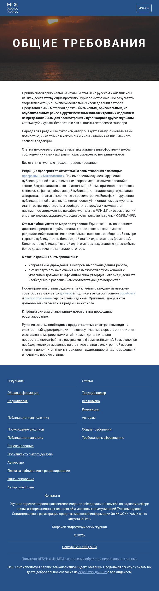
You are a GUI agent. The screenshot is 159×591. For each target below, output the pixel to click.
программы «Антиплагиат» (43, 176)
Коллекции (90, 409)
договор (66, 293)
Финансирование (20, 479)
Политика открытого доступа (30, 454)
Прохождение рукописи (25, 429)
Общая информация (23, 393)
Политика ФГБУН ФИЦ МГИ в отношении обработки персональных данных (79, 559)
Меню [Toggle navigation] (144, 8)
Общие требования (96, 429)
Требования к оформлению (103, 437)
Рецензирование (20, 446)
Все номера (91, 401)
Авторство (15, 462)
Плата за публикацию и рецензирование (38, 471)
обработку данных (92, 572)
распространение (38, 298)
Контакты (52, 495)
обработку (128, 293)
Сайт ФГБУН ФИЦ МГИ (79, 547)
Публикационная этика (25, 437)
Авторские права (20, 487)
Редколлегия (17, 401)
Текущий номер (94, 393)
